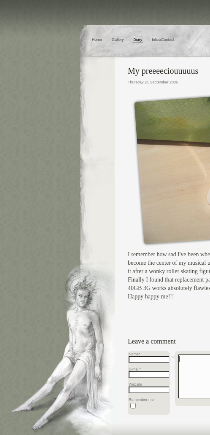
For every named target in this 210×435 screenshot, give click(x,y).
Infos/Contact (163, 40)
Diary (137, 40)
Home (97, 40)
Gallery (118, 40)
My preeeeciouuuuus (163, 70)
